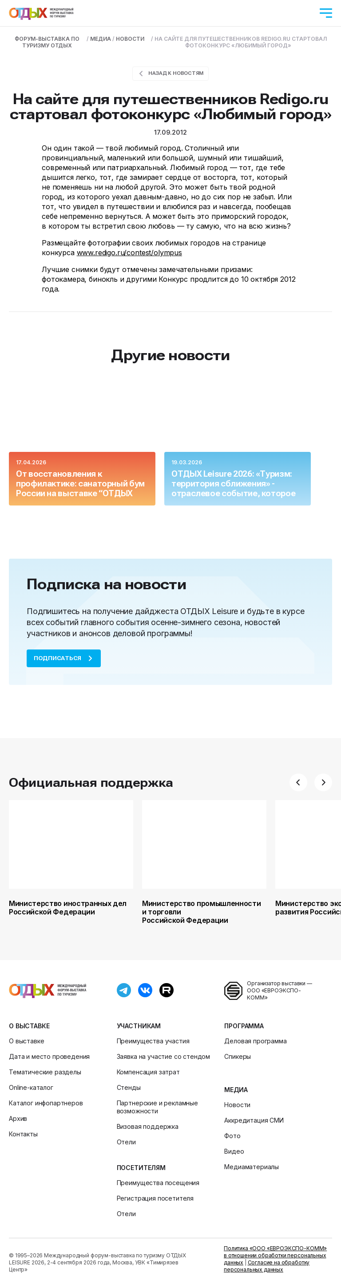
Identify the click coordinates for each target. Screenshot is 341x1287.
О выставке (29, 1026)
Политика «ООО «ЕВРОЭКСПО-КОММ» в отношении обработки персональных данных (275, 1255)
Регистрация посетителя (155, 1198)
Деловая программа (255, 1041)
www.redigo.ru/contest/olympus (129, 252)
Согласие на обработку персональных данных (266, 1266)
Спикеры (237, 1056)
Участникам (139, 1026)
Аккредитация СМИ (253, 1120)
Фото (232, 1135)
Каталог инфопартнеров (46, 1103)
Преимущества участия (153, 1041)
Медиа (235, 1089)
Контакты (23, 1134)
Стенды (129, 1087)
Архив (18, 1118)
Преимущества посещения (158, 1182)
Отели (126, 1142)
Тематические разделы (45, 1072)
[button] (298, 782)
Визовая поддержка (147, 1126)
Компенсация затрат (148, 1072)
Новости (237, 1104)
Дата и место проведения (49, 1056)
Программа (244, 1026)
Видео (234, 1151)
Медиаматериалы (251, 1166)
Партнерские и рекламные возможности (157, 1107)
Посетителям (141, 1167)
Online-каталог (31, 1087)
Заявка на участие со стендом (163, 1056)
